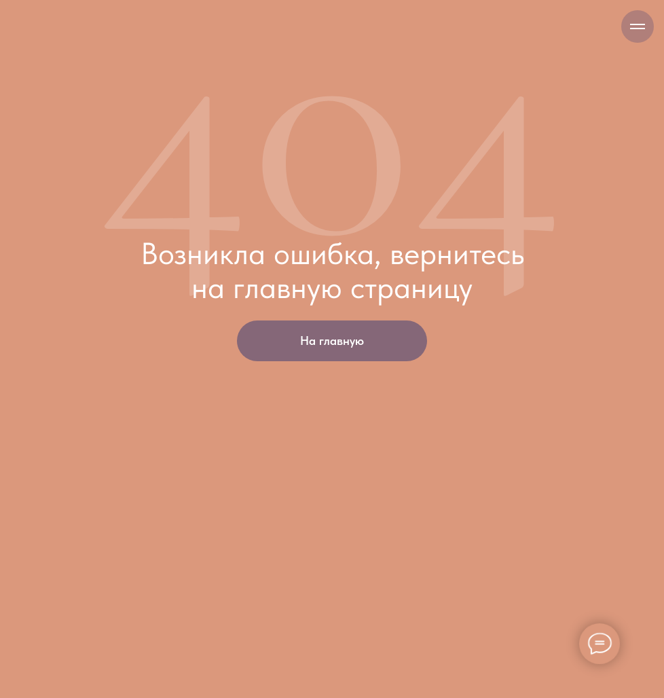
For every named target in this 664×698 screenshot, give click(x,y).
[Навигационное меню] (637, 26)
